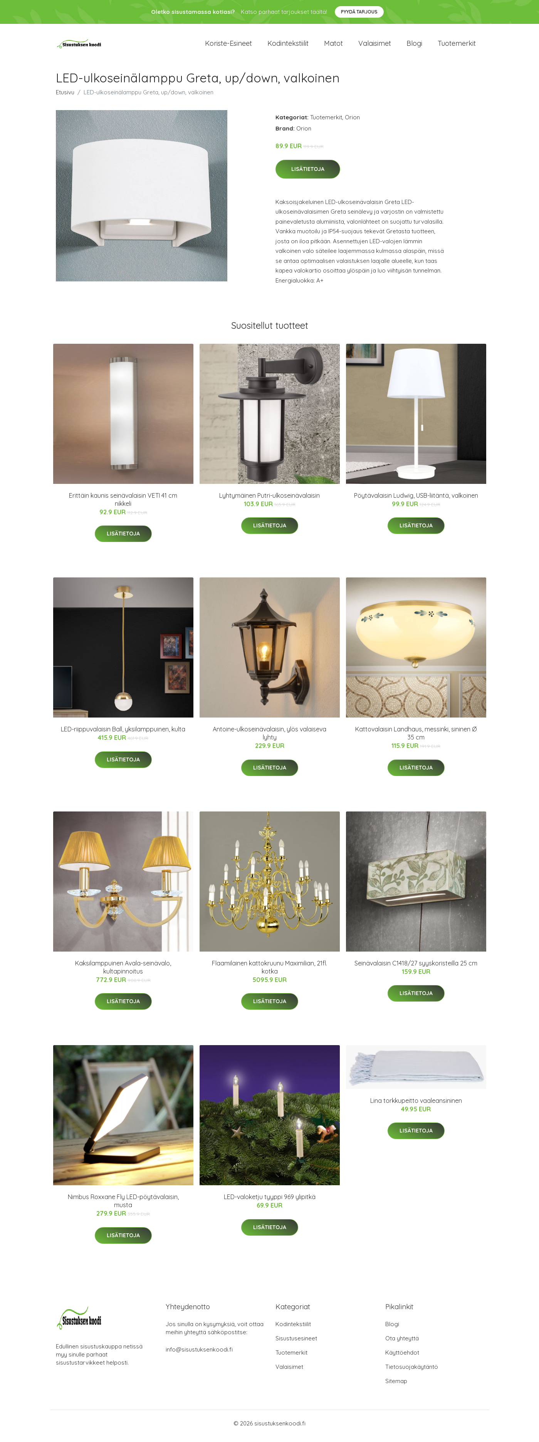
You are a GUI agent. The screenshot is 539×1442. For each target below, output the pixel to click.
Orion (352, 122)
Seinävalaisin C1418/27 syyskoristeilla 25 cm (415, 968)
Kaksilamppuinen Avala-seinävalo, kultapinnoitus (123, 972)
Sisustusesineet (296, 1343)
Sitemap (396, 1386)
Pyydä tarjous (359, 12)
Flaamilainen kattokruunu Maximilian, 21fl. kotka (269, 972)
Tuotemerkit (457, 46)
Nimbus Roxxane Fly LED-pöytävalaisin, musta (123, 1206)
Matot (333, 46)
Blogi (414, 46)
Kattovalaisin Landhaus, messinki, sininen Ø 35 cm (416, 738)
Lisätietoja (307, 174)
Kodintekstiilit (288, 46)
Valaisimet (374, 46)
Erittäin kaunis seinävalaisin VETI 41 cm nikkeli (123, 505)
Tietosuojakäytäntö (411, 1372)
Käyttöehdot (402, 1358)
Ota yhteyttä (402, 1343)
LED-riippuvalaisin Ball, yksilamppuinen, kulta (123, 734)
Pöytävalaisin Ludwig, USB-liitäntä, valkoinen (416, 501)
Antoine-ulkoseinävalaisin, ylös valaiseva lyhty (269, 738)
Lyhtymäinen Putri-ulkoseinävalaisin (269, 501)
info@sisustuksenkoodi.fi (199, 1354)
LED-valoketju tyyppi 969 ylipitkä (270, 1202)
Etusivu (65, 97)
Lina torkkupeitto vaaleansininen (416, 1106)
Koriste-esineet (228, 46)
